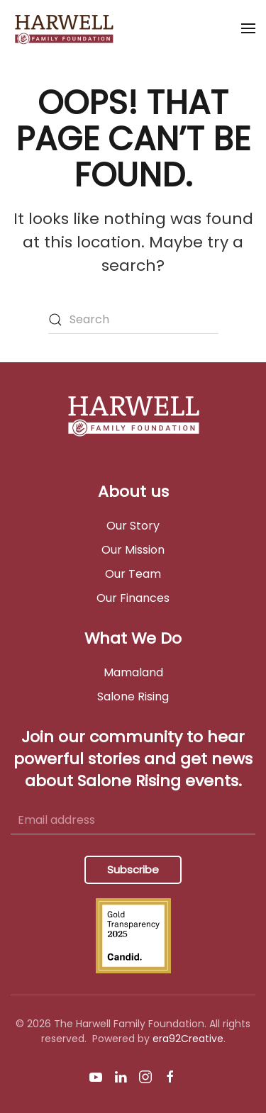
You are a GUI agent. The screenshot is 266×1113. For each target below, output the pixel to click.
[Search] (133, 320)
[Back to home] (67, 28)
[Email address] (133, 820)
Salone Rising (133, 696)
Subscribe (133, 869)
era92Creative (188, 1038)
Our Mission (133, 550)
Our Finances (133, 598)
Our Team (133, 574)
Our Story (133, 526)
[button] (248, 28)
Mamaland (133, 672)
